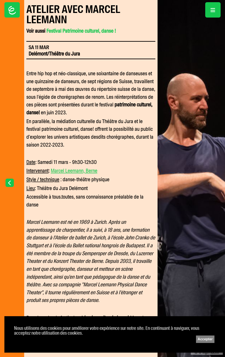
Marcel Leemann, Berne (74, 170)
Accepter (205, 339)
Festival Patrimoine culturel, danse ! (81, 31)
